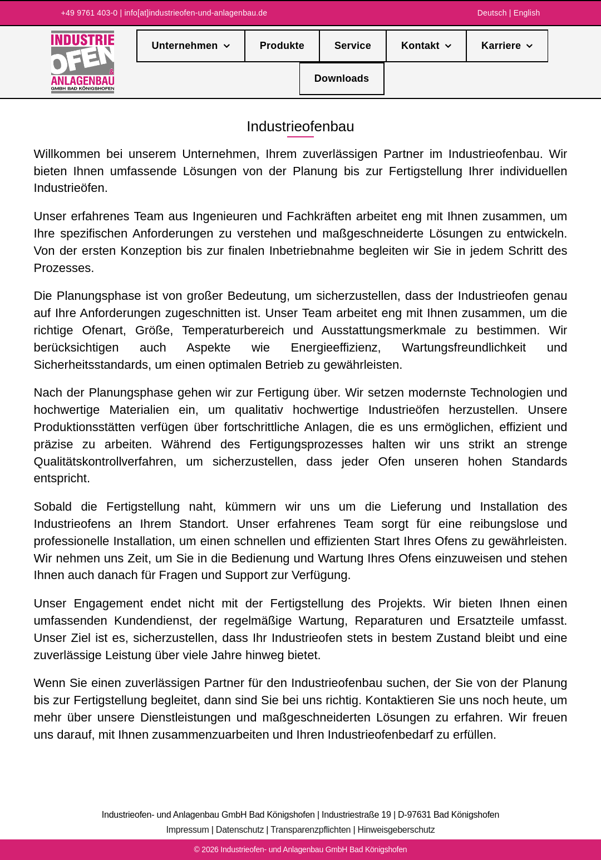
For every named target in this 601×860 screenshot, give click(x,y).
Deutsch (492, 12)
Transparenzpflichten (310, 829)
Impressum (187, 829)
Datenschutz (240, 829)
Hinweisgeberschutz (396, 829)
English (527, 12)
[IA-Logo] (82, 34)
